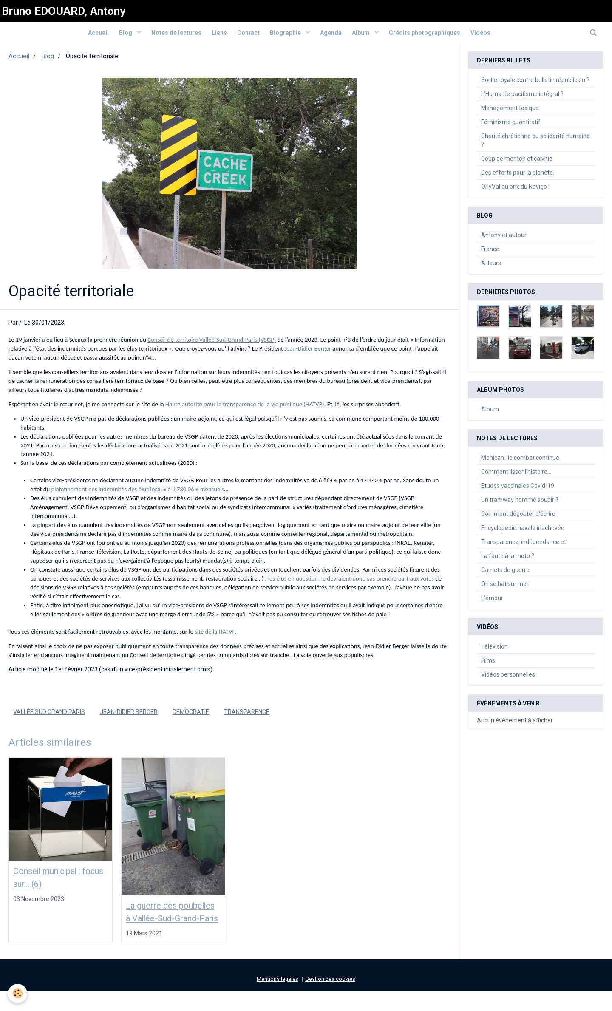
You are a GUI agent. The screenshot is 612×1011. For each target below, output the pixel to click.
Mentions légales (277, 998)
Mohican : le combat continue (520, 462)
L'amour (492, 602)
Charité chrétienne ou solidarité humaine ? (535, 145)
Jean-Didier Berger (307, 353)
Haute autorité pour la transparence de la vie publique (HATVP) (244, 409)
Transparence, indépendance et (523, 546)
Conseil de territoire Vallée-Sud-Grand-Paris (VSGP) (211, 344)
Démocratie (191, 716)
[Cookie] (18, 993)
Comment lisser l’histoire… (516, 476)
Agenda (335, 37)
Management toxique (510, 112)
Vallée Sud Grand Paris (49, 716)
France (490, 253)
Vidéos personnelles (508, 679)
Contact (247, 37)
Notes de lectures (170, 37)
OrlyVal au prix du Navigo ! (515, 191)
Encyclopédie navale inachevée (522, 532)
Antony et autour (504, 239)
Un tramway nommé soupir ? (519, 504)
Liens (215, 37)
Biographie (287, 37)
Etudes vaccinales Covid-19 (517, 490)
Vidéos (492, 37)
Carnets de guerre (505, 574)
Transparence (246, 716)
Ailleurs (491, 267)
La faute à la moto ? (507, 560)
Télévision (494, 651)
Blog (117, 37)
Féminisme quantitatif (511, 126)
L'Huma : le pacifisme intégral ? (522, 98)
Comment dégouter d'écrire (518, 518)
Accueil (86, 37)
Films (488, 665)
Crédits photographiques (433, 37)
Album (367, 37)
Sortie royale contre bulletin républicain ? (535, 84)
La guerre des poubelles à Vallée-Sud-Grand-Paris (169, 924)
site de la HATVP (215, 636)
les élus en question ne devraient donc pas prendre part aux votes (351, 583)
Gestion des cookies (330, 998)
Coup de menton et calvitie (516, 163)
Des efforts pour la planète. (517, 177)
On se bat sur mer (505, 588)
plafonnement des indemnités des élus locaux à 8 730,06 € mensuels (137, 494)
